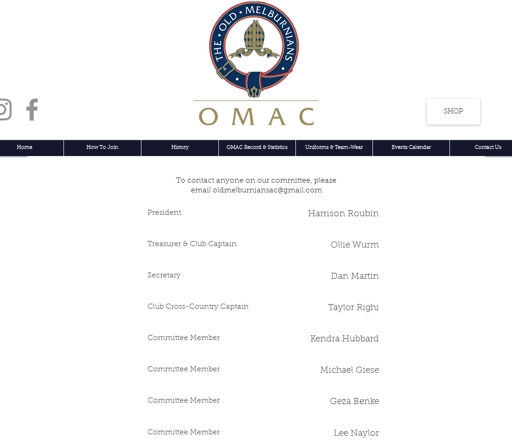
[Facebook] (32, 109)
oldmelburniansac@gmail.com (267, 190)
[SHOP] (453, 112)
